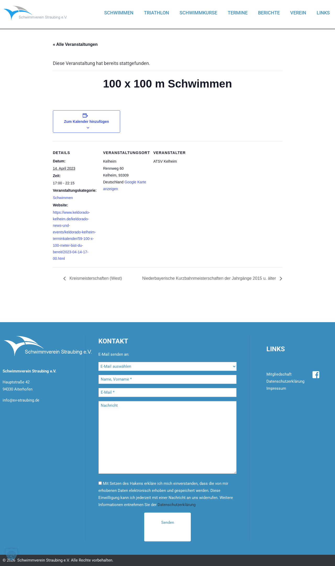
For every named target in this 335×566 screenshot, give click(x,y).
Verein (298, 12)
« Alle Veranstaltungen (75, 44)
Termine (238, 12)
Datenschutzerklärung (177, 504)
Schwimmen (118, 12)
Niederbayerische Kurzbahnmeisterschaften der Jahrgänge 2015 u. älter (209, 278)
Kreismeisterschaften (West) (95, 278)
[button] (11, 554)
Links (323, 12)
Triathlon (156, 12)
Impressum (276, 388)
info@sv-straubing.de (21, 400)
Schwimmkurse (198, 12)
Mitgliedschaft (279, 374)
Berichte (269, 12)
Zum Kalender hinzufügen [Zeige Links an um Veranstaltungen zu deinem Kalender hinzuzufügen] (86, 121)
